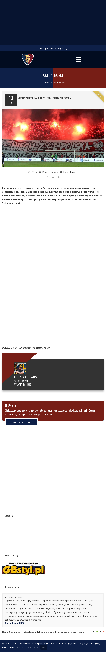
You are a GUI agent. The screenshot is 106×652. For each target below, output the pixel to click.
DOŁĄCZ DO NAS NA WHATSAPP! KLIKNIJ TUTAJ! (26, 347)
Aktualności (59, 82)
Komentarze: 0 (70, 172)
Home (46, 82)
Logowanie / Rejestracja (54, 48)
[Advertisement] (53, 23)
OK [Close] (43, 647)
